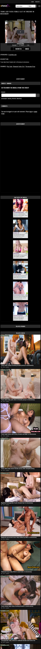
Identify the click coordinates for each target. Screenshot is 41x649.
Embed (27, 49)
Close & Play (20, 43)
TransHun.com (12, 55)
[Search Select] (31, 6)
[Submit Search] (36, 6)
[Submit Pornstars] (38, 95)
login (30, 112)
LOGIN (32, 1)
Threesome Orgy (30, 66)
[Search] (22, 6)
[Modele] (18, 95)
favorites (18, 49)
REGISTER (37, 1)
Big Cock (9, 66)
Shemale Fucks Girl (19, 66)
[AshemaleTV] (5, 6)
